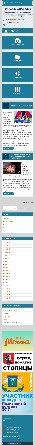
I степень (5, 313)
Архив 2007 (6, 298)
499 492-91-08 (15, 22)
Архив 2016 (6, 270)
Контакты (6, 228)
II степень (6, 316)
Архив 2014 (6, 276)
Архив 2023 (6, 249)
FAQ (4, 231)
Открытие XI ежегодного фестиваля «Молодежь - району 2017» (21, 156)
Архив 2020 (6, 258)
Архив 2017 (6, 267)
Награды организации (10, 310)
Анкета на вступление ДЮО (14, 427)
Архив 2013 (6, 279)
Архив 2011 (6, 286)
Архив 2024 (6, 246)
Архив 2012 (6, 282)
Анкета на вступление (12, 430)
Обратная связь (8, 421)
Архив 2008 (6, 295)
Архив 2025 (6, 243)
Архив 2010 (6, 289)
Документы (6, 218)
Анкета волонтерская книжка (12, 425)
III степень (6, 319)
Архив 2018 (6, 264)
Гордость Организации (10, 322)
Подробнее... (8, 148)
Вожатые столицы (8, 221)
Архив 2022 (6, 252)
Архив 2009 (6, 292)
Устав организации (12, 432)
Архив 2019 (6, 261)
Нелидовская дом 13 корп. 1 (17, 19)
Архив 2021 (6, 255)
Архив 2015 (6, 273)
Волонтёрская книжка (9, 225)
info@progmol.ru (14, 25)
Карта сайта (7, 418)
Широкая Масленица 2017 (21, 105)
